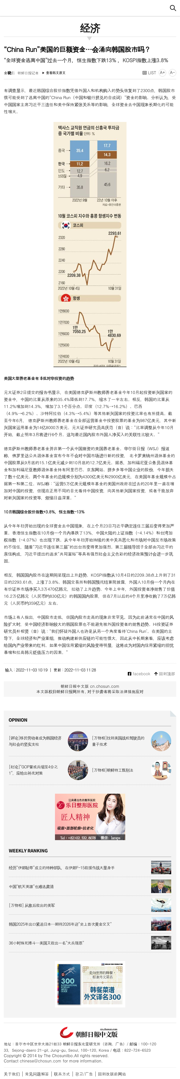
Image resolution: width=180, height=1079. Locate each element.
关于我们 (12, 1074)
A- (172, 72)
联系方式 (62, 1074)
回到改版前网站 (112, 1074)
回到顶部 (164, 674)
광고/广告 (84, 1074)
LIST (149, 73)
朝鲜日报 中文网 (90, 7)
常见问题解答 (37, 1074)
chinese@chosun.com (41, 1061)
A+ (162, 72)
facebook (139, 674)
